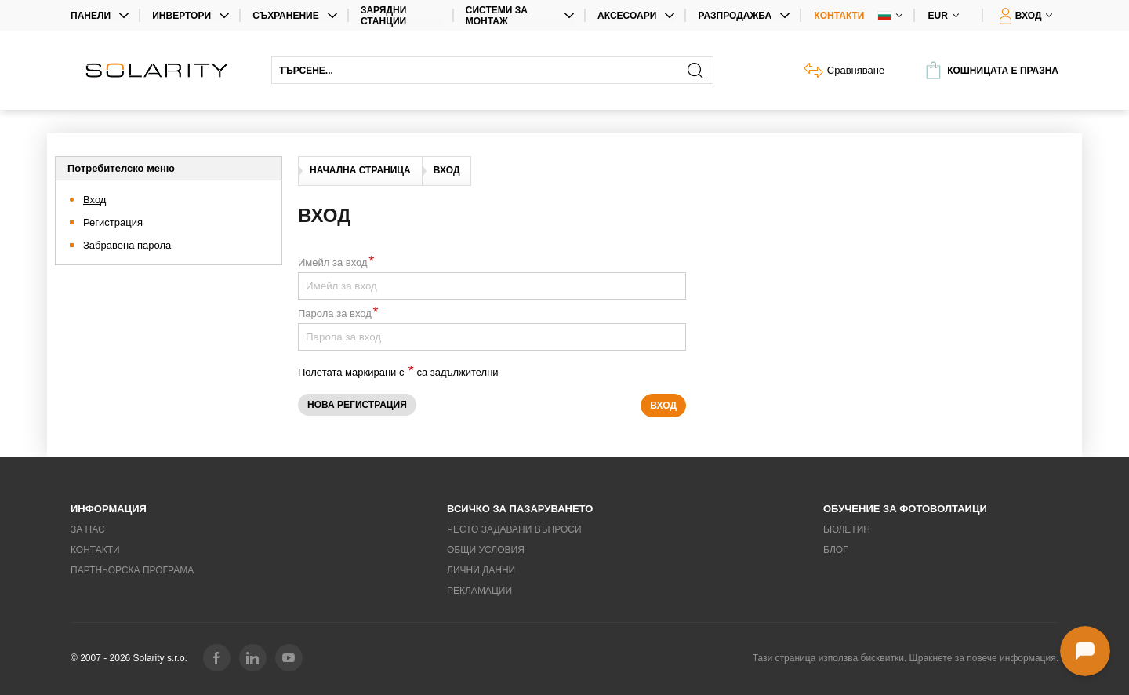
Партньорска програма (132, 570)
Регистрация (113, 222)
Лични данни (481, 570)
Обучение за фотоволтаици (905, 509)
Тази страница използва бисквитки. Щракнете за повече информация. (905, 658)
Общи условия (486, 549)
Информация (109, 509)
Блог (835, 549)
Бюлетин (846, 529)
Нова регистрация (357, 404)
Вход (94, 200)
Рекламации (479, 590)
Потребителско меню (121, 168)
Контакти (839, 15)
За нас (88, 529)
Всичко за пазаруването (520, 509)
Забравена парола (127, 245)
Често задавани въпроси (514, 529)
